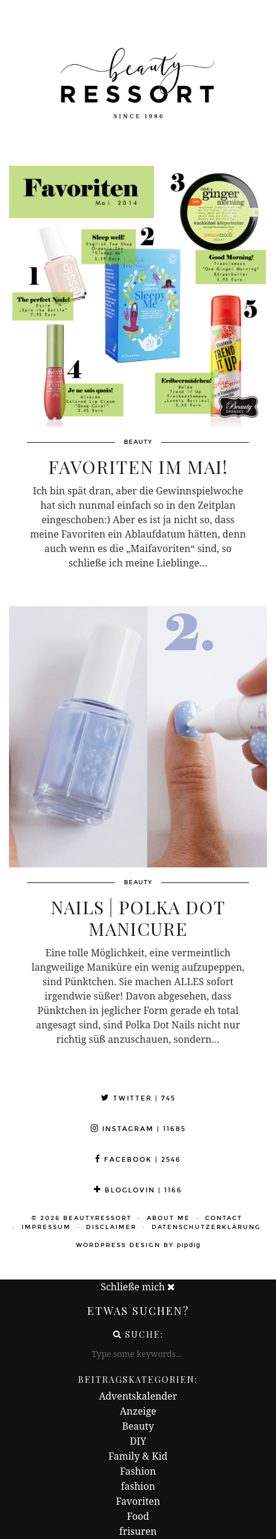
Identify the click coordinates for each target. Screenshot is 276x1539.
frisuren (137, 1531)
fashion (138, 1486)
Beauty (138, 1426)
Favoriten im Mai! (138, 467)
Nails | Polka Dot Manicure (138, 918)
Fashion (138, 1471)
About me (168, 1218)
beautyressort (97, 1218)
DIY (138, 1441)
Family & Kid (137, 1456)
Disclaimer (111, 1227)
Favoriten (138, 1501)
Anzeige (138, 1411)
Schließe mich (138, 1286)
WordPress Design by (138, 1245)
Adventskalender (138, 1396)
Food (138, 1516)
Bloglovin (138, 1190)
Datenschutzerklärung (206, 1227)
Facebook (138, 1160)
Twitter (138, 1098)
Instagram (138, 1129)
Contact (223, 1218)
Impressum (46, 1227)
